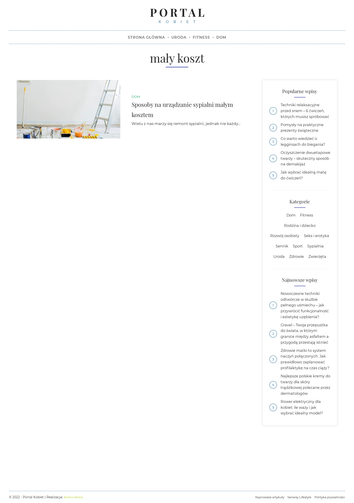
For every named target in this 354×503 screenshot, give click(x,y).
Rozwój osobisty (299, 253)
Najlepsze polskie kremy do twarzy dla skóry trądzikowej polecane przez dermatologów (304, 437)
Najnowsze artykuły (265, 497)
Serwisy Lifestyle (296, 497)
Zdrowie (319, 275)
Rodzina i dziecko (300, 243)
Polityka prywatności (328, 497)
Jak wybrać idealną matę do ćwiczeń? (305, 191)
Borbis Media (74, 497)
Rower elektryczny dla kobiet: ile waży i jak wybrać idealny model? (303, 461)
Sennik (307, 264)
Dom (136, 97)
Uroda (301, 275)
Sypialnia (281, 275)
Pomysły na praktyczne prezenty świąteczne (303, 136)
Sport (324, 264)
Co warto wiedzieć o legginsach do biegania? (304, 150)
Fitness (307, 232)
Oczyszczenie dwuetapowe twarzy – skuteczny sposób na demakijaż (302, 171)
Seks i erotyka (283, 264)
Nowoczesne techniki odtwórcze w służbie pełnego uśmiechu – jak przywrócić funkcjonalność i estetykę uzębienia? (305, 338)
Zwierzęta (299, 285)
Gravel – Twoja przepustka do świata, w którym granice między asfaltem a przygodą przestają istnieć (304, 374)
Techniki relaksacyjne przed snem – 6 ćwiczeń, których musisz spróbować (304, 115)
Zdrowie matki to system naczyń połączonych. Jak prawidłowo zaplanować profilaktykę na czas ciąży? (305, 407)
